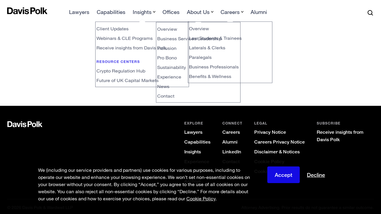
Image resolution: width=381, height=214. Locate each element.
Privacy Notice (270, 130)
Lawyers (193, 130)
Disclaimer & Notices (277, 150)
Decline (316, 174)
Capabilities (197, 140)
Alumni (230, 140)
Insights (192, 150)
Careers (231, 130)
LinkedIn (231, 150)
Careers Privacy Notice (279, 140)
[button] (11, 10)
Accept (283, 174)
